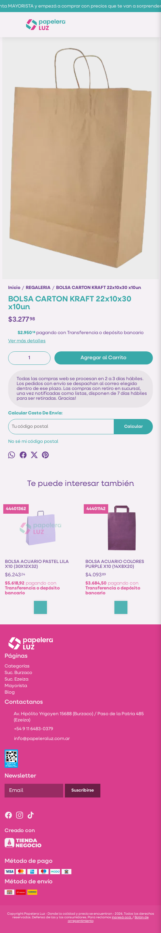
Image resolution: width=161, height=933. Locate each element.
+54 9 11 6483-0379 (29, 729)
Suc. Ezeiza (16, 679)
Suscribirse (82, 790)
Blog (10, 692)
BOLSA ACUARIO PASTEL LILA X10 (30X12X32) (37, 564)
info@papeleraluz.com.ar (37, 739)
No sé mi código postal (33, 441)
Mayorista (16, 686)
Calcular (133, 427)
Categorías (17, 666)
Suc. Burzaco (18, 672)
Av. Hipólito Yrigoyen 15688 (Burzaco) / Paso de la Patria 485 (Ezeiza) (74, 717)
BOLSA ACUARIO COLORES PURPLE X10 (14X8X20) (114, 564)
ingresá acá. (122, 917)
